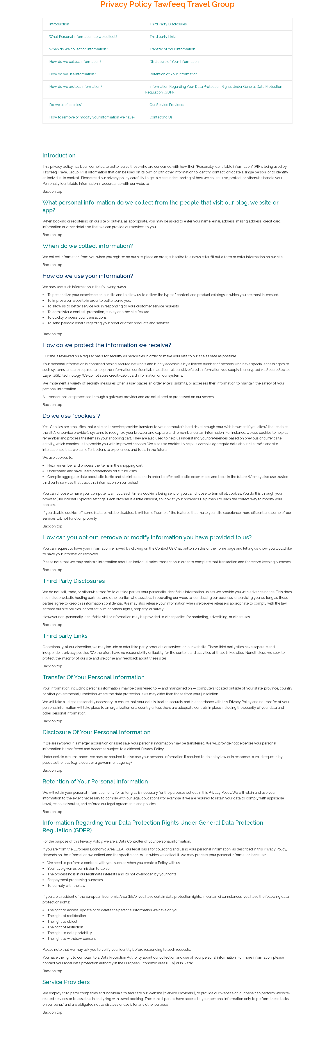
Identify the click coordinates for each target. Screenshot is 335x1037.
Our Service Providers (167, 105)
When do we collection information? (78, 49)
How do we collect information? (75, 62)
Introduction (59, 24)
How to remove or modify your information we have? (92, 117)
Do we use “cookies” (65, 105)
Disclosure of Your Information (174, 62)
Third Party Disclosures (168, 24)
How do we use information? (72, 74)
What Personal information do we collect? (83, 37)
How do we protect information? (75, 87)
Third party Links (163, 37)
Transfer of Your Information (172, 49)
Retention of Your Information (174, 74)
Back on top (52, 191)
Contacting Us (161, 117)
